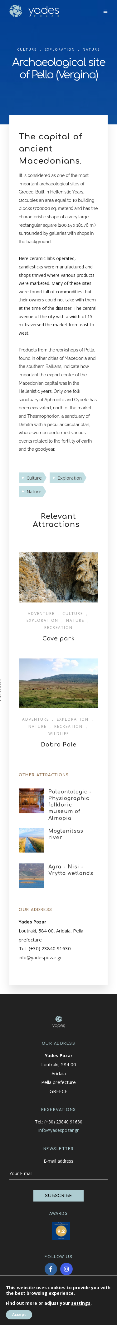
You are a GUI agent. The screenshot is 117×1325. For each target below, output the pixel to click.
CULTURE (27, 49)
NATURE (91, 49)
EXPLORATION (60, 49)
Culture (34, 478)
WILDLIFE (58, 733)
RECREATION (58, 627)
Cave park (58, 638)
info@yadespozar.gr (40, 957)
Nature (34, 491)
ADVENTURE (41, 613)
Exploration (69, 478)
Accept (19, 1314)
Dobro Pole (58, 745)
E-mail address (58, 1161)
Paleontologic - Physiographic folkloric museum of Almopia (70, 805)
